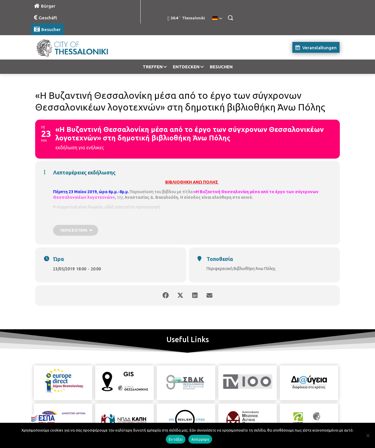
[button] (230, 17)
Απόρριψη (200, 439)
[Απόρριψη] (368, 435)
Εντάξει (176, 439)
